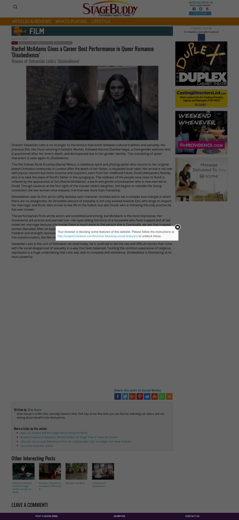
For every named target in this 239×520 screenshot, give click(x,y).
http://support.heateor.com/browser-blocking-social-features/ (98, 236)
